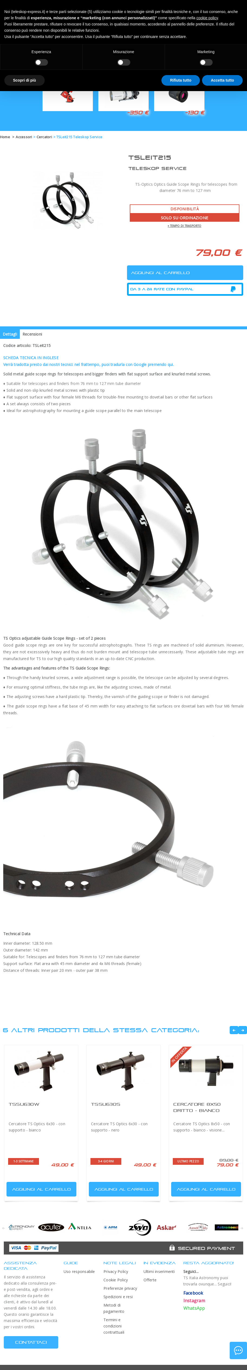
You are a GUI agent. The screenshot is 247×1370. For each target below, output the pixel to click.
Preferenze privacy (120, 1288)
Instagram (194, 1301)
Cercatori (44, 136)
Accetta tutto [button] (222, 80)
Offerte (150, 1279)
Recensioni (32, 334)
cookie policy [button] (207, 18)
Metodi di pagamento (113, 1308)
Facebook (193, 1293)
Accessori (24, 136)
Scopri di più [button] (24, 80)
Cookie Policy (115, 1279)
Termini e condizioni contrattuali (113, 1326)
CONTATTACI (31, 1342)
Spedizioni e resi (118, 1296)
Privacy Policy (115, 1271)
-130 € (194, 112)
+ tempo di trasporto (185, 226)
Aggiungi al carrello (39, 1188)
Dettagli (10, 334)
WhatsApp (194, 1308)
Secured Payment (206, 1248)
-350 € (137, 112)
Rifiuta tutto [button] (180, 80)
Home (5, 136)
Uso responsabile (79, 1271)
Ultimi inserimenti (159, 1271)
